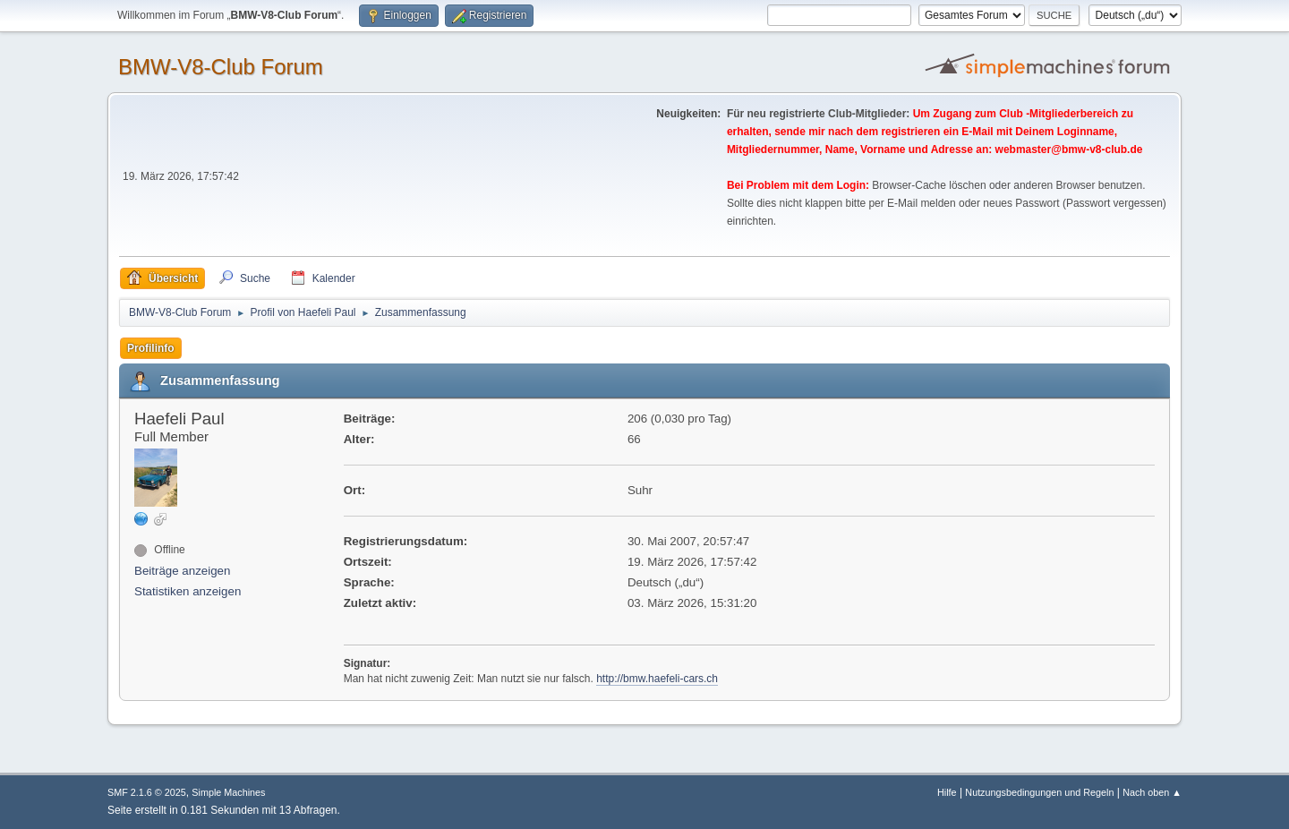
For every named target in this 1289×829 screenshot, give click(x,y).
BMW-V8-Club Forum (220, 67)
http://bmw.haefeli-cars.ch (657, 678)
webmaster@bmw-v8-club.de (1069, 149)
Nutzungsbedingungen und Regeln (1039, 792)
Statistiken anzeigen (187, 591)
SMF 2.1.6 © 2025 (146, 792)
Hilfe (947, 792)
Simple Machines (228, 792)
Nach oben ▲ (1152, 792)
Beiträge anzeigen (182, 570)
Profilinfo (151, 348)
